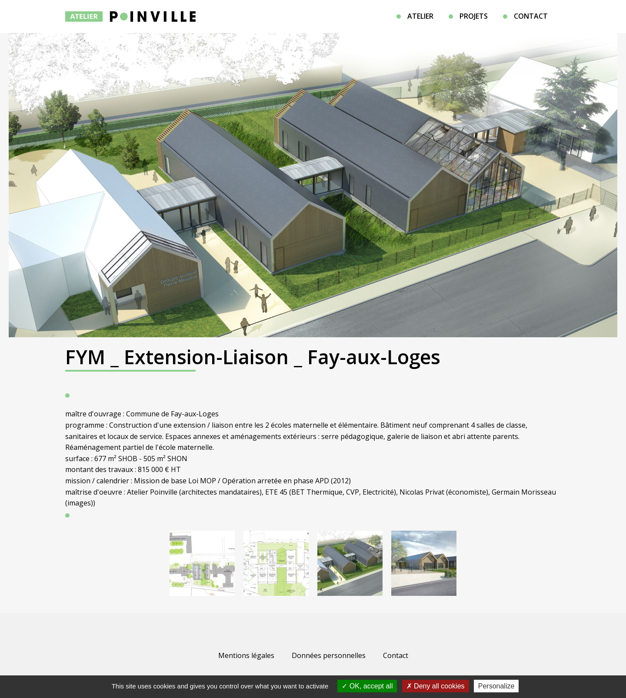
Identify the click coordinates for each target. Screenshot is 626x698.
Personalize (496, 686)
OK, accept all (367, 686)
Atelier (420, 16)
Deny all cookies (435, 686)
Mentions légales (246, 655)
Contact (531, 16)
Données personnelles (329, 655)
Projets (474, 16)
